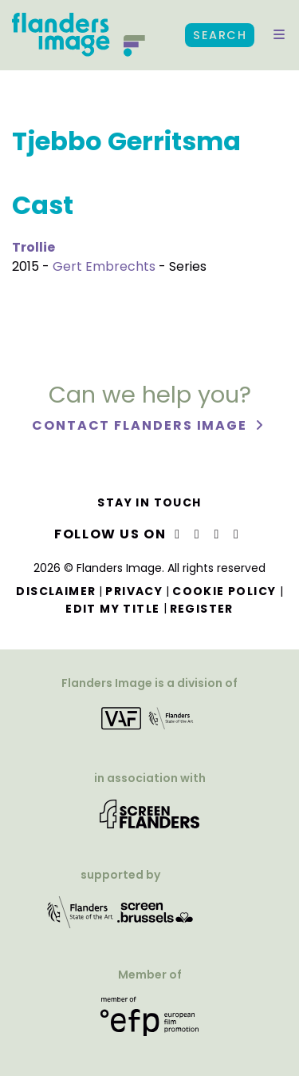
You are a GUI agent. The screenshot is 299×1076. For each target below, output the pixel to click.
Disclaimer (56, 591)
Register (202, 609)
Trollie (33, 247)
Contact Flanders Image (141, 425)
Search (219, 35)
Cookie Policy (224, 591)
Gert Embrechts (104, 266)
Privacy (134, 591)
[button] (279, 35)
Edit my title (112, 609)
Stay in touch (149, 502)
